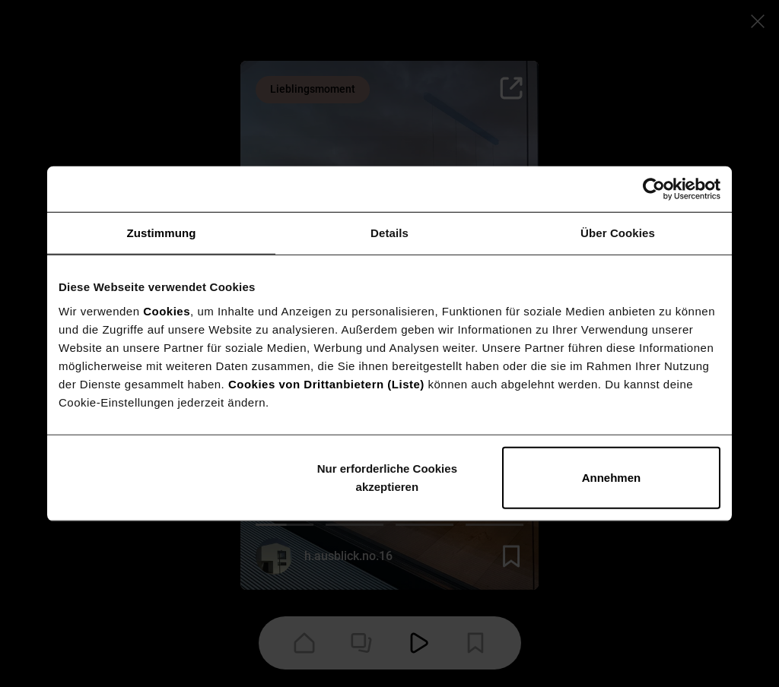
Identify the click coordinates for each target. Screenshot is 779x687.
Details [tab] (389, 232)
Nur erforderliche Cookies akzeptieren (387, 476)
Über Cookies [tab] (617, 232)
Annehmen (611, 476)
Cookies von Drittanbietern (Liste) (326, 383)
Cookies (166, 310)
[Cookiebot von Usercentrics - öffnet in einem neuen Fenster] (653, 189)
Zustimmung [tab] (161, 232)
